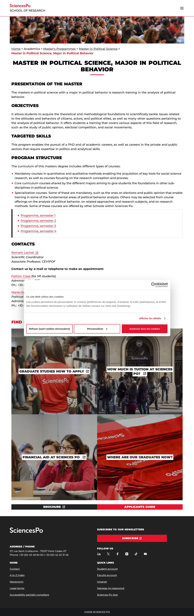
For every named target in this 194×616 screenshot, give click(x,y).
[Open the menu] (181, 8)
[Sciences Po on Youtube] (145, 554)
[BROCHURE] (54, 507)
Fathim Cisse (21, 276)
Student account (107, 568)
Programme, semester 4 (38, 231)
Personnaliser (97, 328)
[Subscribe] (132, 538)
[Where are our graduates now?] (140, 457)
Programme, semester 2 (38, 220)
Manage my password (110, 588)
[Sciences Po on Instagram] (127, 554)
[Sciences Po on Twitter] (108, 554)
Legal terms (17, 588)
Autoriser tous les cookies (144, 328)
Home (15, 49)
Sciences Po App (107, 594)
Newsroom (16, 581)
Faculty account (107, 575)
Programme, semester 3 (38, 226)
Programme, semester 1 (38, 215)
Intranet (102, 581)
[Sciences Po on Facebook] (118, 554)
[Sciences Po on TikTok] (136, 554)
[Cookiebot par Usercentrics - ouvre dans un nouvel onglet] (153, 284)
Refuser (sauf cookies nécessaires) (49, 328)
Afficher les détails (150, 318)
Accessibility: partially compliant (29, 594)
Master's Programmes (59, 49)
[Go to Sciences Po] (26, 532)
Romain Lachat (22, 252)
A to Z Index (17, 575)
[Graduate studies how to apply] (54, 371)
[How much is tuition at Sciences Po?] (140, 371)
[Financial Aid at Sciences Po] (54, 457)
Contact (15, 568)
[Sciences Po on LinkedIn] (99, 554)
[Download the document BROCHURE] (54, 507)
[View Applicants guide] (140, 507)
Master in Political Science (98, 49)
